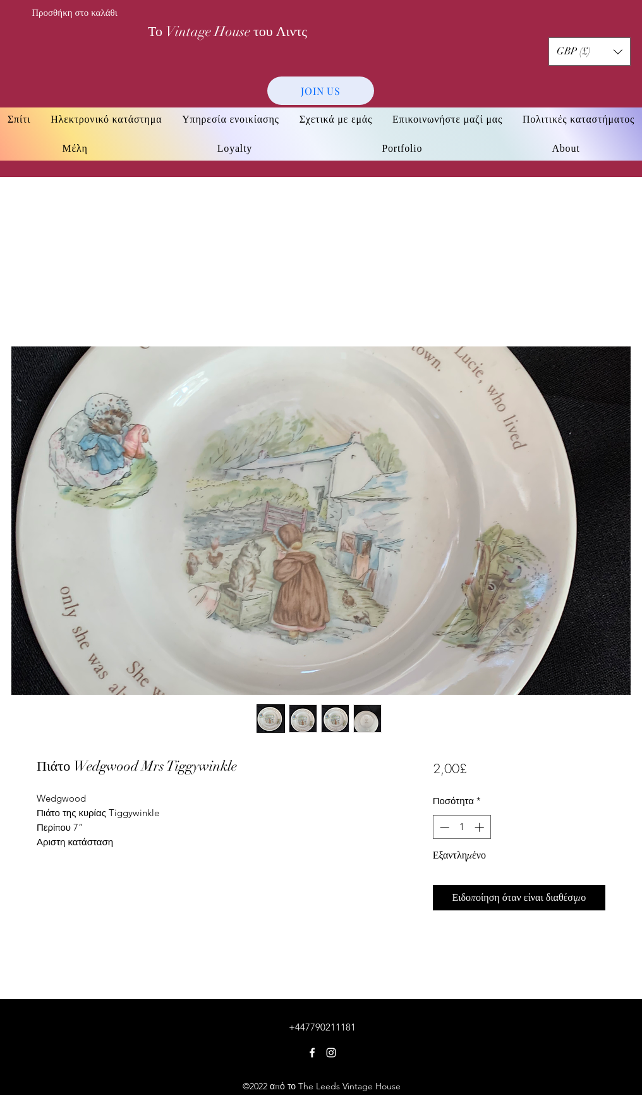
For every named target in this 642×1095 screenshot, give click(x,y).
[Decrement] (443, 827)
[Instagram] (331, 1052)
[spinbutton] (461, 827)
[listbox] (589, 51)
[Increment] (480, 827)
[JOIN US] (320, 90)
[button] (589, 51)
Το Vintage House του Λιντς (227, 31)
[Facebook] (312, 1052)
